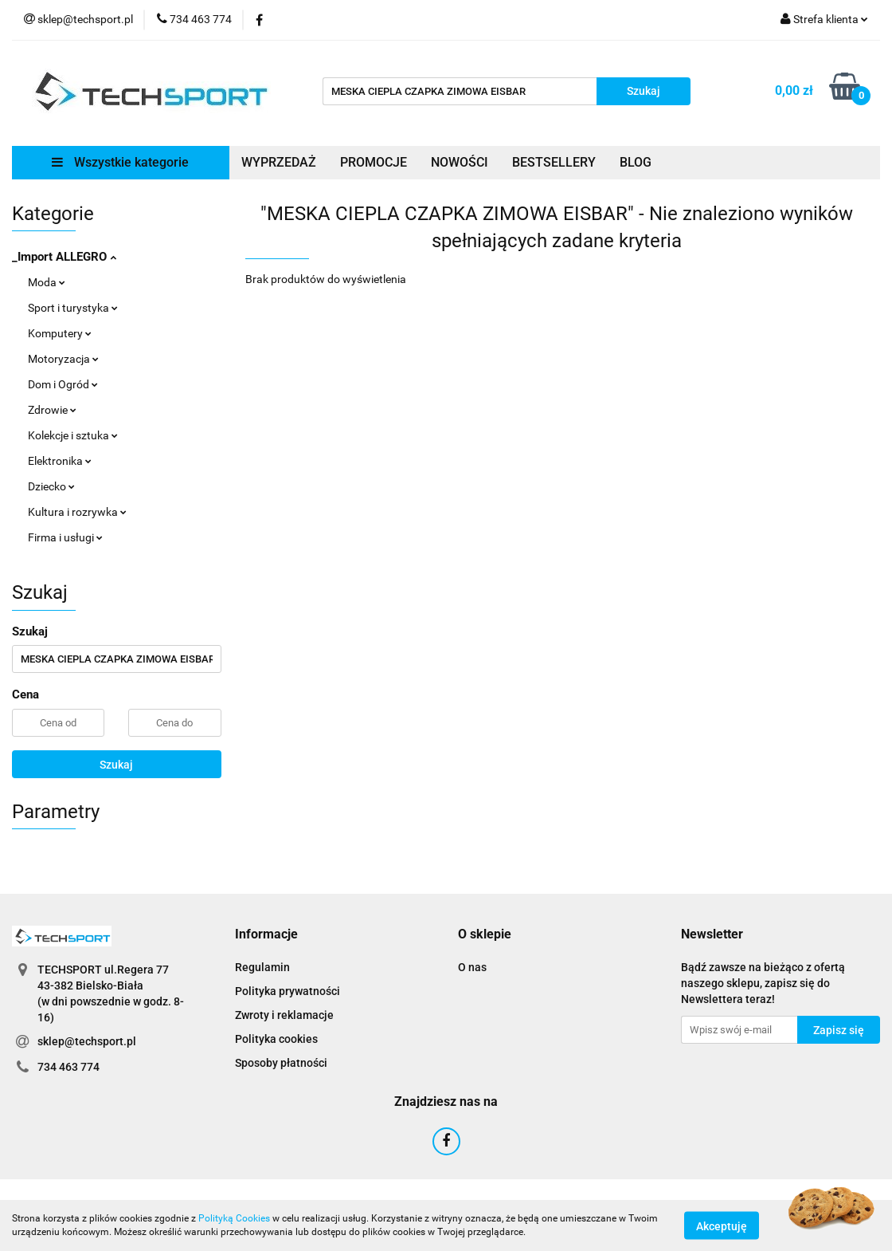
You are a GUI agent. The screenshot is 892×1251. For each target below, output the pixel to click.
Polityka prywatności (287, 991)
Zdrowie (52, 409)
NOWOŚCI (459, 162)
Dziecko (51, 486)
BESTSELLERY (554, 162)
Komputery (60, 333)
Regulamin (262, 967)
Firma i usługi (65, 537)
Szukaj (116, 764)
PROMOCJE (373, 162)
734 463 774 (68, 1066)
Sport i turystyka (73, 307)
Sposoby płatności (281, 1062)
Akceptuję (721, 1225)
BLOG (635, 162)
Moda (46, 282)
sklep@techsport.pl (86, 1041)
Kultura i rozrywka (77, 512)
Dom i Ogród (63, 384)
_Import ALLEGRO (64, 257)
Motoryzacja (63, 358)
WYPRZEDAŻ (278, 162)
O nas (472, 967)
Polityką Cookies (234, 1218)
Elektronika (60, 460)
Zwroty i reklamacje (284, 1015)
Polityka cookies (276, 1039)
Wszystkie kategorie (120, 162)
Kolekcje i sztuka (73, 435)
